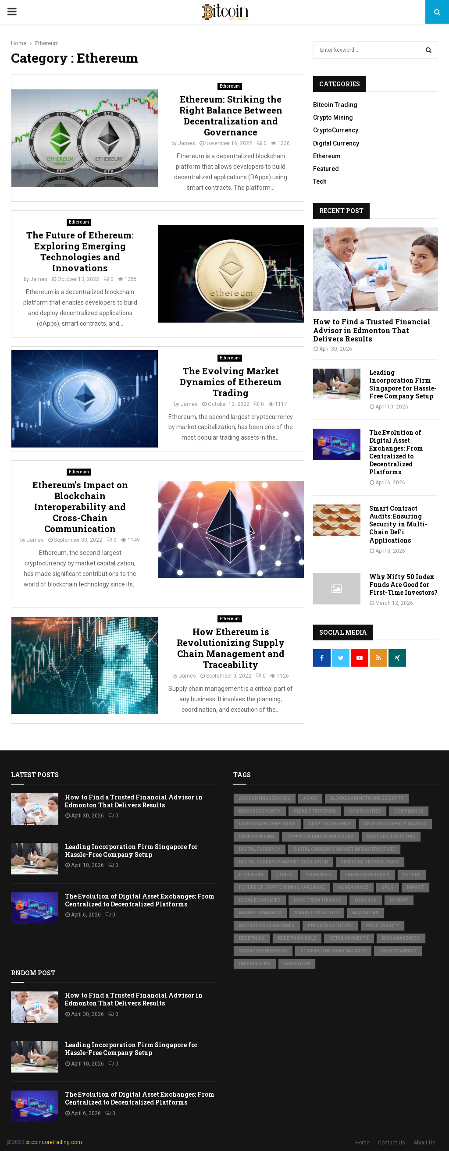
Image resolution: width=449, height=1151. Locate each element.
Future (411, 874)
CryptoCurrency (335, 130)
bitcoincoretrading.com (53, 1142)
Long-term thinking (318, 900)
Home (362, 1143)
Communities (365, 811)
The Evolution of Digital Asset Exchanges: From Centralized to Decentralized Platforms (396, 452)
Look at (399, 900)
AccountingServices (264, 798)
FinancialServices (367, 874)
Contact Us (391, 1143)
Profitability (382, 925)
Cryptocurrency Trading (395, 823)
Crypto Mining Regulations (320, 836)
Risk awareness (401, 938)
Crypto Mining (333, 117)
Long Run (366, 900)
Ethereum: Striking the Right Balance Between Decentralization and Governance (230, 115)
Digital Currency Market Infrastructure (344, 849)
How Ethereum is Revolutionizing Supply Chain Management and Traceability (231, 648)
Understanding (398, 951)
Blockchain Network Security (366, 798)
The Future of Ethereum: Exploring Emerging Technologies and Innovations (80, 251)
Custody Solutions (391, 836)
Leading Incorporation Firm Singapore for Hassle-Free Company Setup (403, 384)
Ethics (284, 874)
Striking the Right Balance (333, 951)
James (186, 143)
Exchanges (319, 874)
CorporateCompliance (267, 823)
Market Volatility (317, 912)
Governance (353, 887)
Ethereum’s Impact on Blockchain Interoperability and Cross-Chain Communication (80, 506)
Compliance (408, 811)
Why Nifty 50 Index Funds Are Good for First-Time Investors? (403, 584)
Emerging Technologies (370, 862)
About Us (424, 1143)
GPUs (387, 887)
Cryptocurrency (330, 823)
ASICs (310, 798)
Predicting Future (330, 925)
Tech (320, 181)
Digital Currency (336, 143)
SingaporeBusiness (263, 951)
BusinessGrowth (260, 811)
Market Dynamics (260, 912)
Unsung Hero (255, 963)
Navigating (365, 912)
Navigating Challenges (267, 925)
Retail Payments (349, 938)
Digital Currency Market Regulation (283, 862)
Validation (297, 963)
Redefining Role (297, 938)
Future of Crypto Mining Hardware (282, 887)
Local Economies (260, 900)
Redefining (252, 938)
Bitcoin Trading (335, 104)
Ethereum (230, 86)
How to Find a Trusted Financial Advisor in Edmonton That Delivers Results (371, 330)
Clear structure (315, 811)
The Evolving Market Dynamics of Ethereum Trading (231, 381)
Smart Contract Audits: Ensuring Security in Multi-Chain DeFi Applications (398, 524)
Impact (415, 887)
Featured (326, 168)
